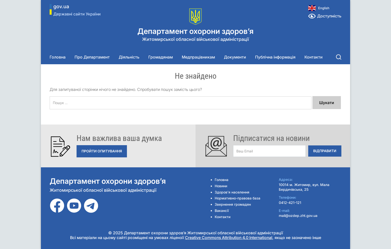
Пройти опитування (102, 151)
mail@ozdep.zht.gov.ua (298, 215)
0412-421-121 (290, 202)
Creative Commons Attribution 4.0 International (228, 237)
